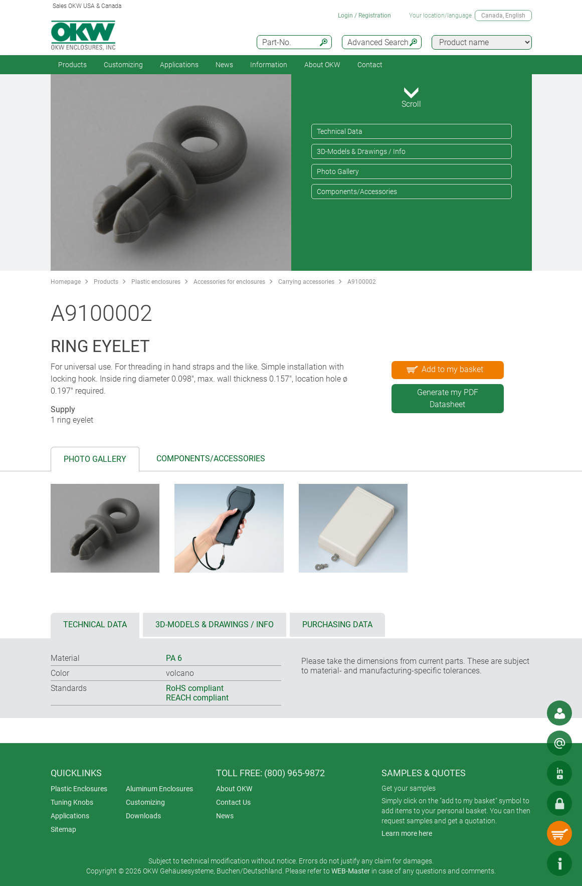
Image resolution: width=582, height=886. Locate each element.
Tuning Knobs (72, 802)
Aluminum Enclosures (159, 789)
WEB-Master (350, 871)
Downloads (143, 816)
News (224, 65)
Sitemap (63, 829)
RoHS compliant (195, 688)
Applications (179, 65)
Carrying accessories (306, 281)
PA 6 (174, 658)
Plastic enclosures (155, 281)
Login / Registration (364, 15)
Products (72, 65)
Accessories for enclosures (229, 281)
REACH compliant (197, 697)
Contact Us (233, 802)
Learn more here (406, 833)
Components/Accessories (357, 192)
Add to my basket (444, 369)
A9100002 (361, 281)
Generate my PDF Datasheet (447, 398)
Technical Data (339, 131)
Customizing (123, 65)
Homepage (66, 281)
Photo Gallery (338, 171)
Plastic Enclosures (79, 789)
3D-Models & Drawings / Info (361, 151)
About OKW (234, 789)
